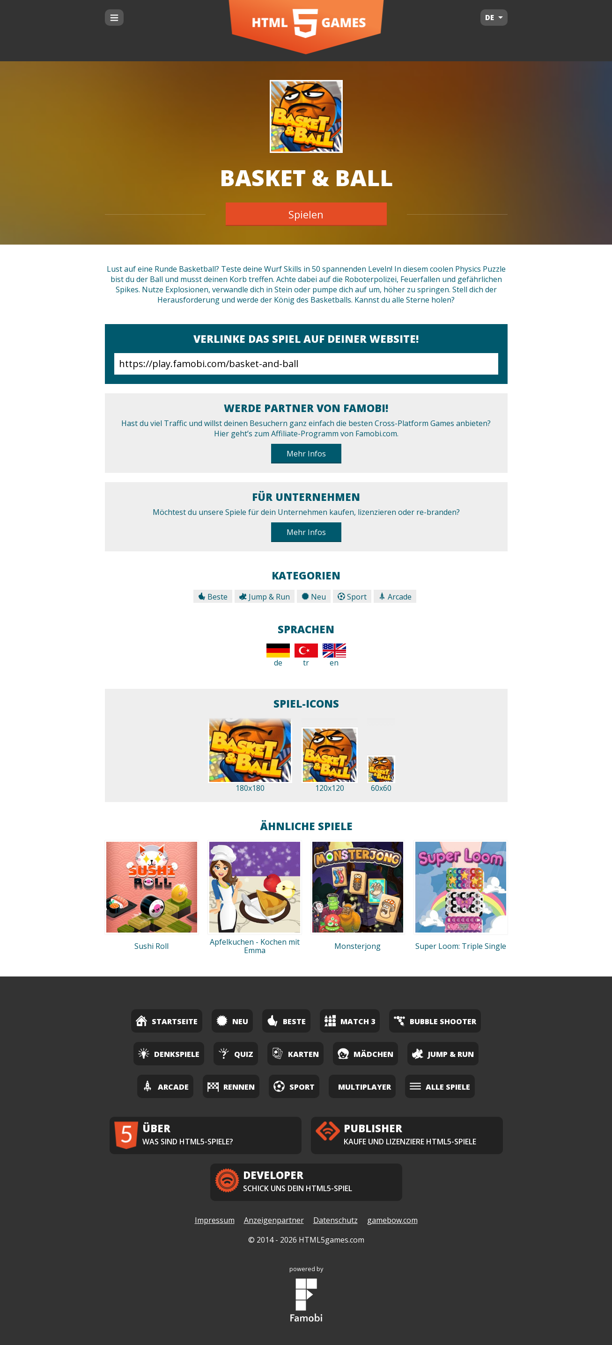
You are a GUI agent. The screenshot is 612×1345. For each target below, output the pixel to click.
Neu (314, 597)
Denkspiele (168, 1053)
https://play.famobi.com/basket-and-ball (306, 364)
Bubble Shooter (435, 1021)
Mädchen (365, 1053)
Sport (352, 597)
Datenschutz (335, 1220)
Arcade (395, 597)
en (334, 656)
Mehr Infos (306, 453)
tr (306, 656)
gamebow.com (392, 1220)
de (278, 656)
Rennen (231, 1086)
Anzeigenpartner (274, 1220)
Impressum (215, 1220)
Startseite (167, 1021)
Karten (295, 1053)
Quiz (235, 1053)
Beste (213, 597)
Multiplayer (364, 1087)
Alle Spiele (440, 1086)
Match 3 (349, 1021)
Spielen (306, 214)
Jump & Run (264, 597)
